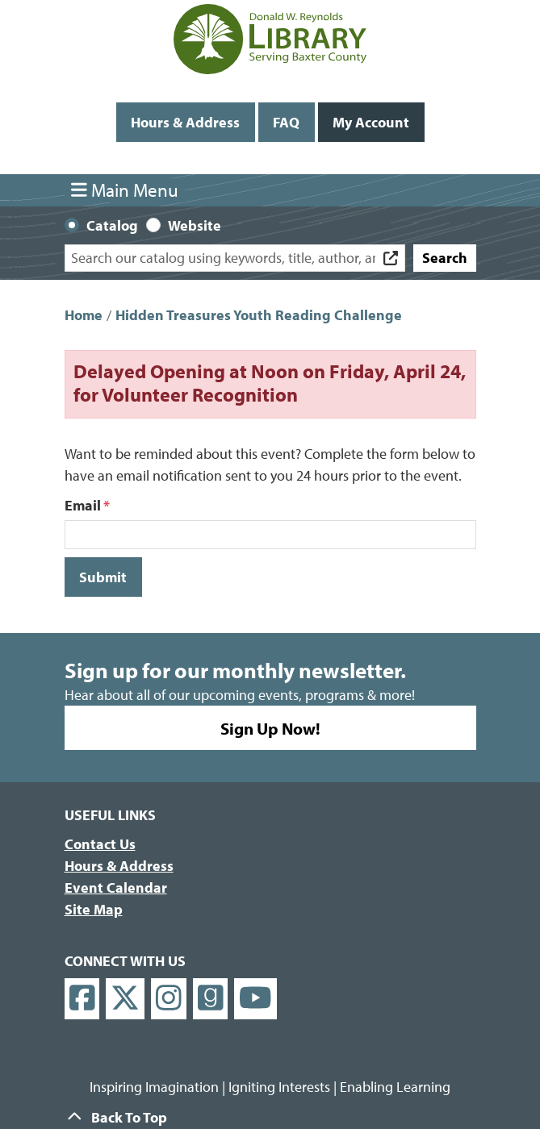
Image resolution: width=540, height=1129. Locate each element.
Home (84, 315)
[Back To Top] (270, 1117)
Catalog (112, 225)
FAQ (286, 122)
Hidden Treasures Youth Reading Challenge (258, 315)
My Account (371, 122)
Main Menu (124, 190)
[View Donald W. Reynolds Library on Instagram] (168, 998)
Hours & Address (185, 122)
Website (194, 225)
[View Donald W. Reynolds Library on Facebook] (82, 998)
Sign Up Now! (270, 728)
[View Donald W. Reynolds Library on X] (125, 998)
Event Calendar (116, 887)
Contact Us (100, 844)
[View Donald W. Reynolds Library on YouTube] (255, 998)
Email (83, 505)
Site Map (94, 909)
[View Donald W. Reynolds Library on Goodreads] (210, 998)
